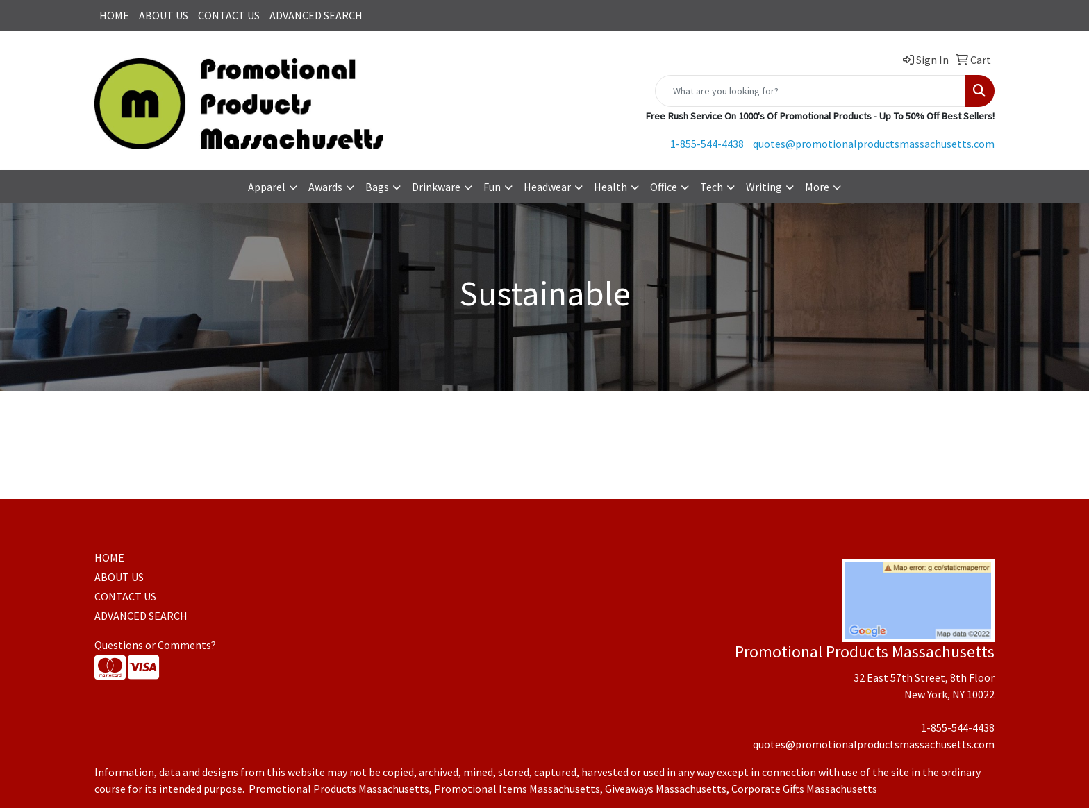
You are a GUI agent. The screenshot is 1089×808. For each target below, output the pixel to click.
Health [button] (610, 187)
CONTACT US (229, 15)
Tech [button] (711, 187)
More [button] (817, 187)
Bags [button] (377, 187)
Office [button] (663, 187)
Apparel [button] (266, 187)
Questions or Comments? (155, 645)
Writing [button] (764, 187)
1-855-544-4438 (707, 144)
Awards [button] (325, 187)
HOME (114, 15)
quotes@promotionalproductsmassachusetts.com (874, 144)
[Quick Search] (810, 91)
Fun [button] (492, 187)
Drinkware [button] (436, 187)
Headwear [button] (547, 187)
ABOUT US (163, 15)
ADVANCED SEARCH (316, 15)
